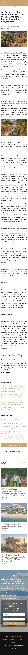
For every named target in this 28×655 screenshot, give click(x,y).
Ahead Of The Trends (17, 636)
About (6, 636)
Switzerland (8, 26)
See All (23, 462)
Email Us (20, 451)
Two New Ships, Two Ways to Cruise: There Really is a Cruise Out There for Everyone (14, 397)
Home (2, 6)
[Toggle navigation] (26, 2)
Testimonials (12, 639)
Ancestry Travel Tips (8, 391)
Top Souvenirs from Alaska (10, 420)
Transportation (5, 28)
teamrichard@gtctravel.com (15, 645)
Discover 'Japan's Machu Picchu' (12, 423)
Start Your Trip (14, 445)
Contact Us (14, 642)
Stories (7, 6)
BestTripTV (22, 639)
